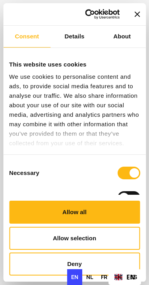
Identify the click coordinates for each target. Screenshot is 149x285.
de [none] (118, 277)
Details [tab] (75, 36)
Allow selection (74, 238)
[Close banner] (137, 14)
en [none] (74, 277)
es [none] (133, 277)
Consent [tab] (27, 36)
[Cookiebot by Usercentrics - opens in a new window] (89, 14)
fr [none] (104, 277)
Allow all (74, 212)
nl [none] (89, 277)
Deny (74, 263)
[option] (89, 277)
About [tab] (122, 36)
